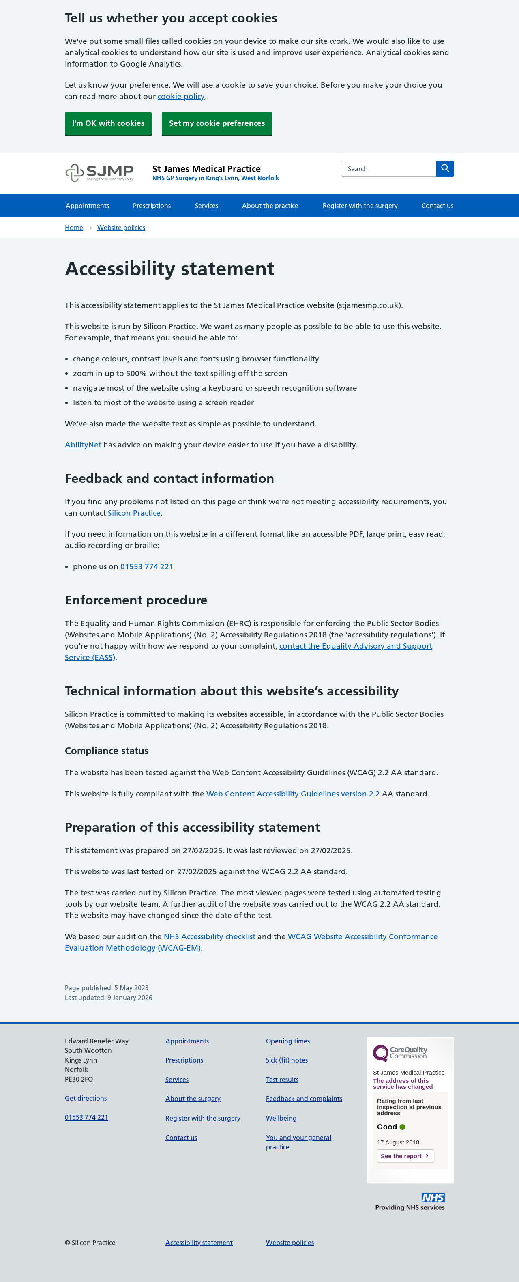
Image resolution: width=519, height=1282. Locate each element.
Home (74, 228)
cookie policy (181, 96)
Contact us (437, 206)
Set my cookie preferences (217, 123)
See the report (401, 1156)
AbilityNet (83, 445)
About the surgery (193, 1099)
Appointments (87, 206)
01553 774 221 (147, 566)
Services (206, 206)
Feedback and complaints (304, 1099)
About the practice (270, 206)
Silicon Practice (134, 513)
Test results (282, 1080)
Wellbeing (281, 1118)
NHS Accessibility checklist (209, 936)
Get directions (86, 1098)
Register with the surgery (360, 206)
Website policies (121, 228)
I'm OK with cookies (108, 123)
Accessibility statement (199, 1243)
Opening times (288, 1041)
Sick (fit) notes (287, 1060)
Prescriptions (152, 206)
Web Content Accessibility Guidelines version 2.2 (293, 793)
